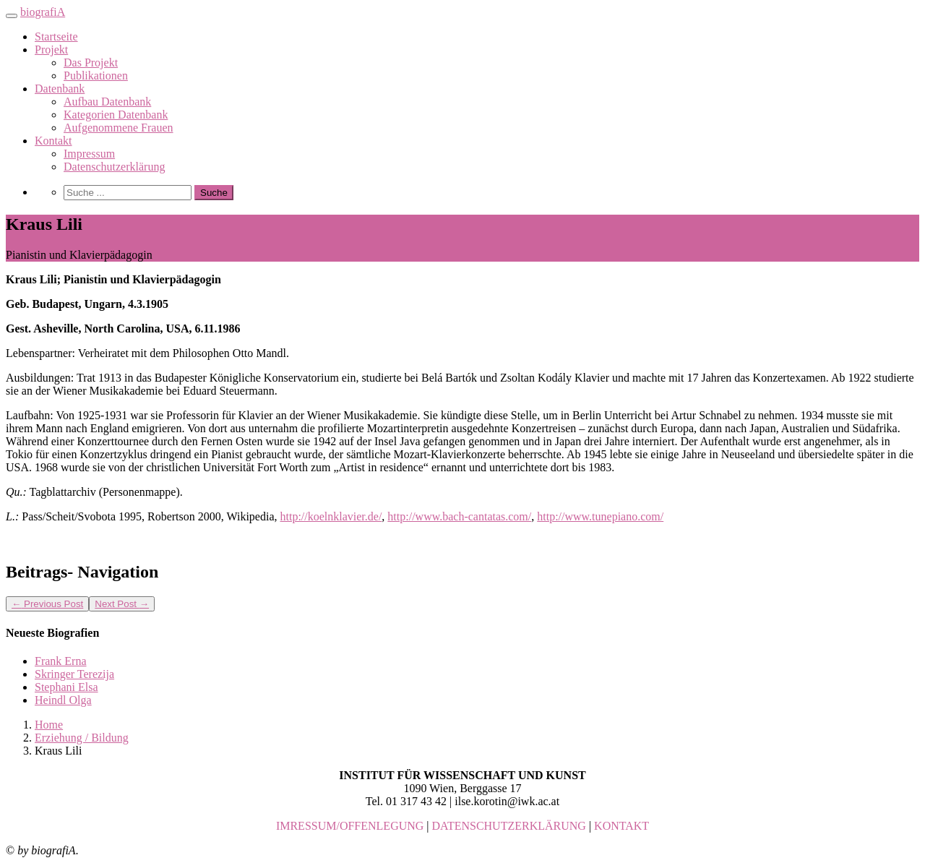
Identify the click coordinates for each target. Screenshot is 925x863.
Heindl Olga (63, 700)
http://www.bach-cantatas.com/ (459, 516)
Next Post (122, 603)
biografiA (42, 12)
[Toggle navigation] (11, 16)
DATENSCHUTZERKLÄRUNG (509, 826)
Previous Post (47, 603)
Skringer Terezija (74, 674)
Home (49, 724)
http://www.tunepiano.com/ (600, 516)
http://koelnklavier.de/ (331, 516)
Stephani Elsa (66, 687)
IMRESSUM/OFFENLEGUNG (349, 826)
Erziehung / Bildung (82, 737)
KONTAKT (621, 826)
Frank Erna (61, 661)
